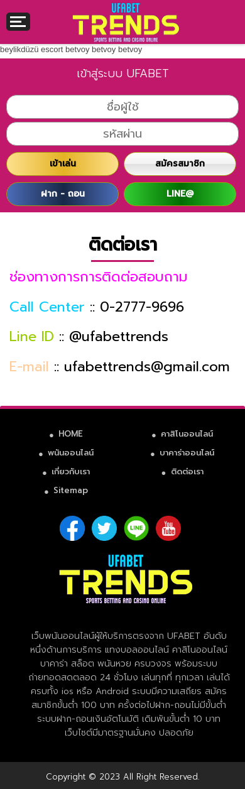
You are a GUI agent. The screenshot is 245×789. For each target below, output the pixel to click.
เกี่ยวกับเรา (71, 471)
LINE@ (179, 193)
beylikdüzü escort (31, 49)
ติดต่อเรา (187, 471)
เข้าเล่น (63, 163)
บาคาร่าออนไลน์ (187, 453)
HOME (70, 434)
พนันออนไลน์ (71, 453)
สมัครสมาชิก (180, 163)
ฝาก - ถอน (63, 193)
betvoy (77, 49)
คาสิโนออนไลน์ (187, 434)
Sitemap (70, 490)
